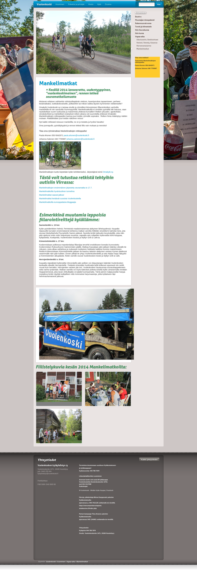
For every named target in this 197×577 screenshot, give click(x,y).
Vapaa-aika (140, 36)
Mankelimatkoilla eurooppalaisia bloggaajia (57, 202)
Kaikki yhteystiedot (149, 459)
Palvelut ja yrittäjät (76, 4)
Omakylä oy (108, 172)
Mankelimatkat (143, 49)
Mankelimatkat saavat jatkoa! (51, 195)
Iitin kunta (139, 33)
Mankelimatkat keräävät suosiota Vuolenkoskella (60, 198)
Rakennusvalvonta (143, 23)
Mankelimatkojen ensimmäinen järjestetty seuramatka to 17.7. (65, 188)
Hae (159, 4)
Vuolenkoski (44, 4)
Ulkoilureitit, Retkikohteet (147, 39)
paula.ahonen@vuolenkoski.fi (76, 135)
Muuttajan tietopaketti (144, 20)
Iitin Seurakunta (142, 30)
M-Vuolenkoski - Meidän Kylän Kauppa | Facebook (96, 490)
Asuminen (60, 4)
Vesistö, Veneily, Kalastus (147, 43)
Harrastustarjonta (144, 46)
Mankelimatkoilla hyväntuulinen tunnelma (56, 191)
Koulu (90, 4)
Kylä (99, 4)
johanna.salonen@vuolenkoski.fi (80, 139)
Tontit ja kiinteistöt (143, 26)
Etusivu (108, 4)
